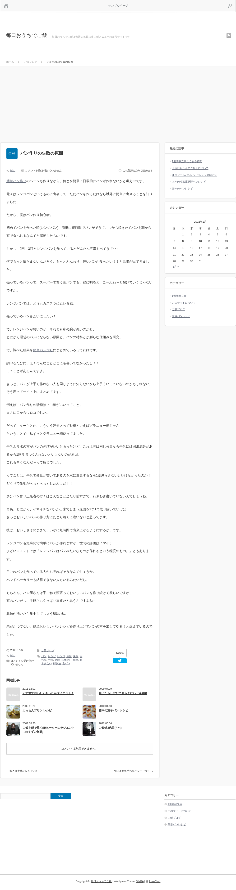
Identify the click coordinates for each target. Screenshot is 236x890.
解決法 (57, 663)
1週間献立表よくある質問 (187, 161)
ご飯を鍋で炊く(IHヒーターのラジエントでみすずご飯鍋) (49, 729)
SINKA (139, 881)
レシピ (52, 656)
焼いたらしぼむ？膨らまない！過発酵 (123, 693)
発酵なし (66, 659)
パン (43, 656)
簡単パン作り (16, 181)
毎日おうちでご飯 (26, 35)
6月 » (176, 266)
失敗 (75, 656)
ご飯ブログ (47, 650)
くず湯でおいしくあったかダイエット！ (48, 693)
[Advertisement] (118, 102)
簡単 (75, 659)
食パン (66, 663)
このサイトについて (183, 302)
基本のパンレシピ (182, 188)
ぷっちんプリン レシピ (37, 710)
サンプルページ (118, 5)
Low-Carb (155, 881)
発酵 (57, 659)
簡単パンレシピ (181, 316)
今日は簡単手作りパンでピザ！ (132, 770)
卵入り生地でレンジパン (23, 770)
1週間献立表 (179, 295)
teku (12, 170)
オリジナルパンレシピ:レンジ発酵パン (194, 175)
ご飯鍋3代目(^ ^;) (110, 727)
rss (229, 35)
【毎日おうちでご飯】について (190, 168)
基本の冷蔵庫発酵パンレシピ (189, 181)
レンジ (61, 656)
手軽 (50, 659)
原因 (69, 656)
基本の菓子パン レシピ (113, 710)
